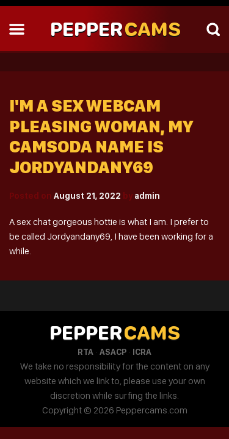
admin (147, 196)
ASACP (113, 352)
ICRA (142, 352)
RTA (85, 352)
